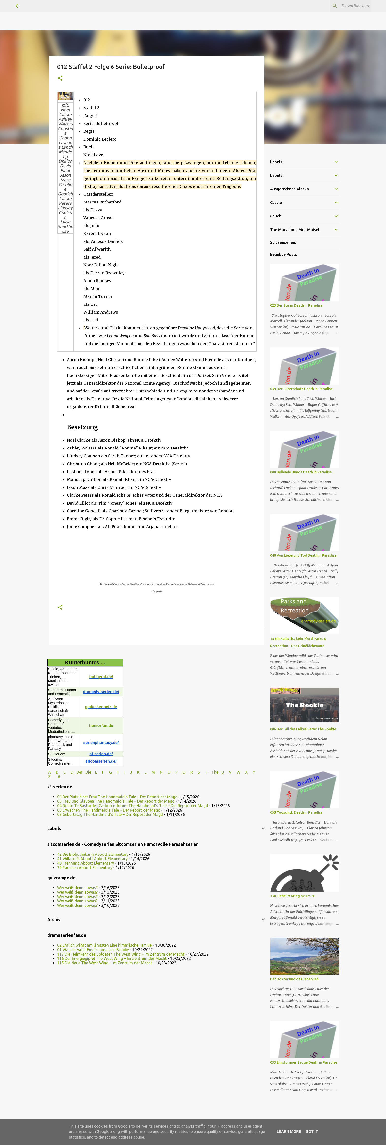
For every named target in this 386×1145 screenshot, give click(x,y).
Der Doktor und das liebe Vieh (294, 979)
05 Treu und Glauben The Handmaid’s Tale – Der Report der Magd (116, 801)
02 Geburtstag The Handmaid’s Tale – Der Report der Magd (110, 814)
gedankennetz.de (101, 707)
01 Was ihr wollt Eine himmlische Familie (93, 949)
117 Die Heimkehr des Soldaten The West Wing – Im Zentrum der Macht (120, 954)
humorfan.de (101, 726)
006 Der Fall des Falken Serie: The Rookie (303, 729)
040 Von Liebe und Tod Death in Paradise (303, 555)
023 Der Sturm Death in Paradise (296, 305)
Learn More (289, 1131)
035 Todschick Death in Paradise (296, 812)
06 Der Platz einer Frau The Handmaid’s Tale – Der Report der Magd (117, 797)
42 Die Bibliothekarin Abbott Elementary (92, 854)
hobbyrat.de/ (101, 677)
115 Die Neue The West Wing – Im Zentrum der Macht (104, 963)
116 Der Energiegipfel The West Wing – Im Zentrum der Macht (112, 958)
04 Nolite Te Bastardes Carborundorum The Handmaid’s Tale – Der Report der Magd (132, 805)
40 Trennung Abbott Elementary (85, 863)
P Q (180, 772)
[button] (60, 78)
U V (227, 772)
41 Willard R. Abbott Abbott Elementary (92, 858)
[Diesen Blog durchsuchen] (345, 6)
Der (79, 772)
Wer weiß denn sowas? (77, 887)
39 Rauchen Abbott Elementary (84, 867)
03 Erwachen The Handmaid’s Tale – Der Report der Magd (108, 810)
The (214, 772)
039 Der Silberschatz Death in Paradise (301, 389)
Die (88, 772)
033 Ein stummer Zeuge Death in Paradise (303, 1062)
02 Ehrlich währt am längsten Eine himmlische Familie (104, 945)
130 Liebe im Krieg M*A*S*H (292, 896)
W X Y (246, 772)
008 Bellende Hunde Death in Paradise (301, 472)
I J (128, 772)
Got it (312, 1131)
